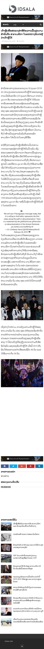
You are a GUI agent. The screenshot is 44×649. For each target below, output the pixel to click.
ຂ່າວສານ (21, 41)
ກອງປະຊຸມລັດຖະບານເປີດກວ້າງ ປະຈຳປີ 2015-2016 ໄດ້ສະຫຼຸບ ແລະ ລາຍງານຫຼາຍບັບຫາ (27, 579)
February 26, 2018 (20, 232)
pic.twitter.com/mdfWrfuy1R (22, 227)
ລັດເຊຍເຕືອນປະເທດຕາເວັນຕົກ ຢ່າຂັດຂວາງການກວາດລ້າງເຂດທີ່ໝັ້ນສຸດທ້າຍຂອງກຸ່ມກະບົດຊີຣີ (27, 600)
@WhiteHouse (25, 221)
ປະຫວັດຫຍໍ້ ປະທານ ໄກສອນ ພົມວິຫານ (26, 534)
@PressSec (36, 221)
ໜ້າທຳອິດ (6, 24)
